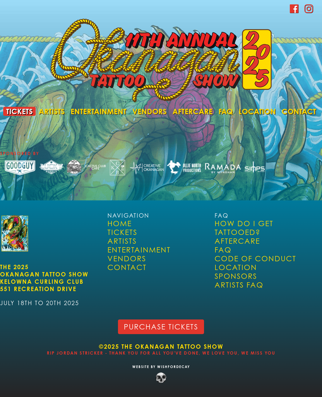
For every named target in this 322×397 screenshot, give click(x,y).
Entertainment (98, 111)
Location (257, 111)
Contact (299, 111)
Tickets (19, 111)
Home (119, 223)
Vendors (149, 111)
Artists (52, 111)
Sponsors (236, 276)
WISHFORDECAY (173, 367)
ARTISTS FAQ (239, 285)
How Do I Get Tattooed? (244, 228)
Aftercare (192, 111)
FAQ (225, 111)
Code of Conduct (255, 258)
